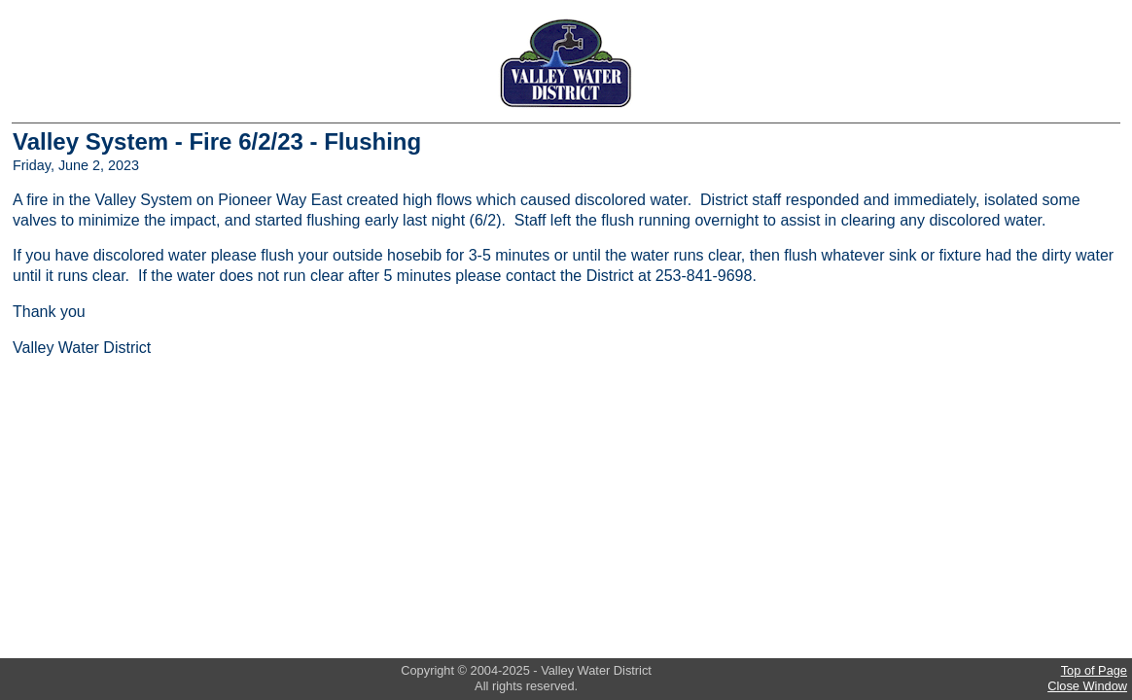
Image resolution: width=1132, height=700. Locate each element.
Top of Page (1094, 670)
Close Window (1087, 686)
